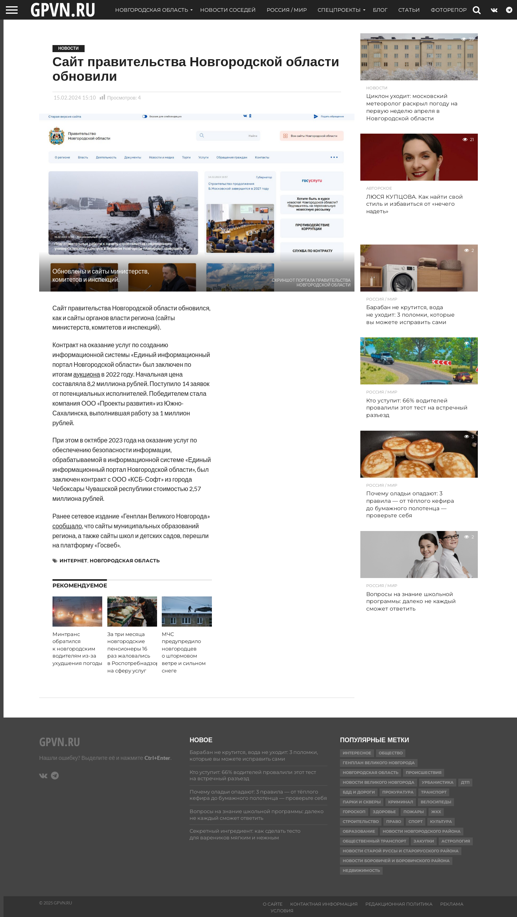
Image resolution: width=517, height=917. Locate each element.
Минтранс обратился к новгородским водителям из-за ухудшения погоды (77, 649)
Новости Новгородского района (422, 831)
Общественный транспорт (374, 841)
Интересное (357, 753)
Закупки (424, 841)
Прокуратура (398, 792)
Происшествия (423, 772)
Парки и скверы (362, 802)
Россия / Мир (287, 10)
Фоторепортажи (457, 10)
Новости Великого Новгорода (378, 782)
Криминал (400, 802)
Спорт (416, 821)
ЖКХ (436, 811)
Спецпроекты (339, 10)
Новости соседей (228, 10)
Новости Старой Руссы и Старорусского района (401, 851)
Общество (391, 753)
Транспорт (433, 792)
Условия (282, 910)
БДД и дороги (359, 792)
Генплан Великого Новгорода (379, 762)
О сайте (272, 904)
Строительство (361, 821)
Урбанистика (438, 782)
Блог (380, 10)
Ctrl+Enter (157, 757)
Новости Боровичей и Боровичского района (396, 860)
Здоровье (384, 811)
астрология (455, 841)
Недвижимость (361, 870)
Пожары (413, 811)
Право (393, 821)
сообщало (67, 525)
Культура (441, 821)
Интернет (73, 561)
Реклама (451, 904)
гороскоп (354, 811)
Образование (359, 831)
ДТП (465, 782)
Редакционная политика (398, 904)
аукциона (86, 374)
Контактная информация (324, 904)
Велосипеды (436, 802)
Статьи (409, 10)
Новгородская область (151, 10)
